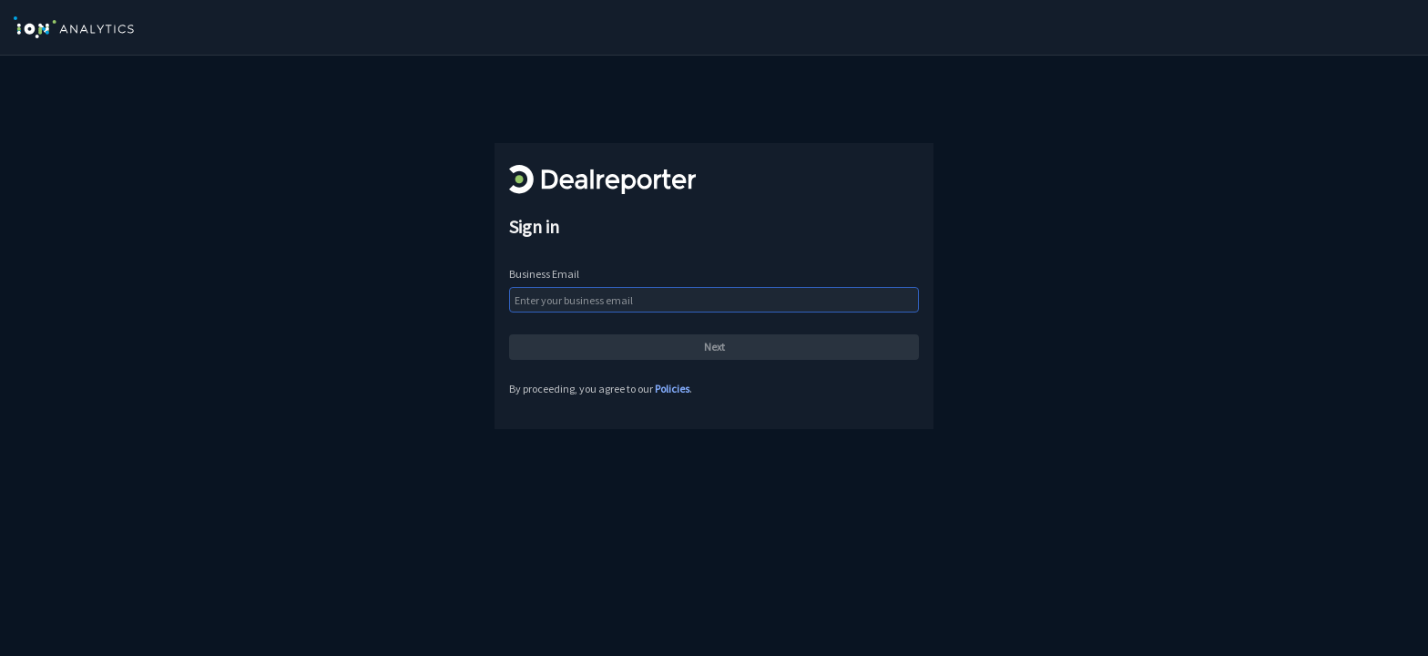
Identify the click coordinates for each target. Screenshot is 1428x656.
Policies (672, 388)
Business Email (544, 274)
